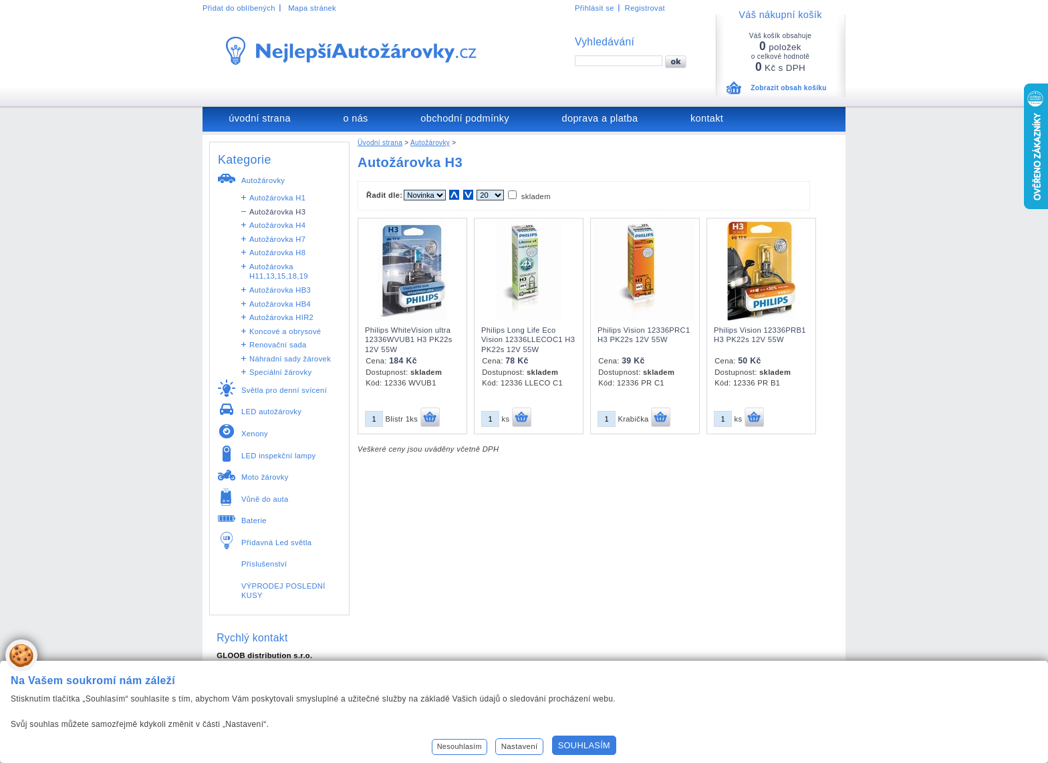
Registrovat (645, 8)
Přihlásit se (594, 8)
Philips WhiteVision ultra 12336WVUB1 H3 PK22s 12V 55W (408, 339)
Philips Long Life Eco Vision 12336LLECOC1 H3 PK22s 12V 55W (528, 339)
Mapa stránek (312, 8)
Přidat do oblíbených (239, 8)
